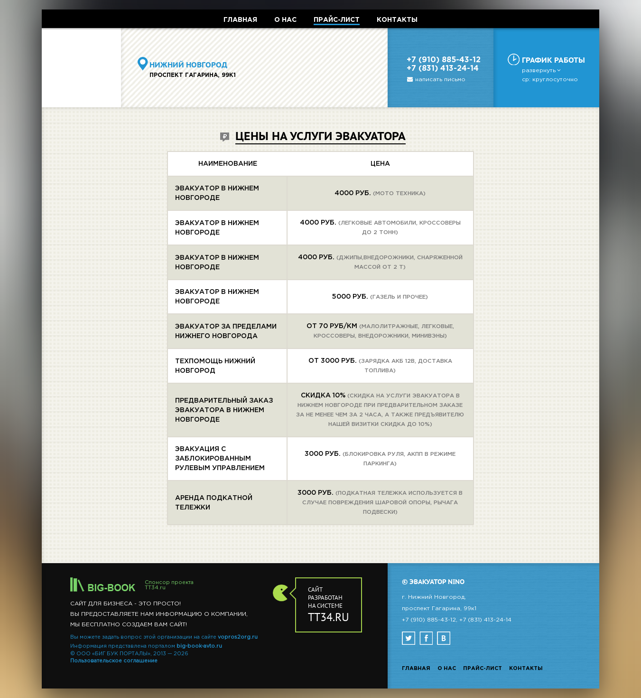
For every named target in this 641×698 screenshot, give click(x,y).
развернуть (542, 70)
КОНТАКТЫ (397, 20)
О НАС (285, 20)
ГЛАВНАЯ (240, 20)
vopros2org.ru (238, 637)
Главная (416, 668)
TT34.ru (155, 587)
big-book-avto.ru (199, 646)
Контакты (526, 668)
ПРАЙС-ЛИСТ (337, 20)
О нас (446, 668)
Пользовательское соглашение (114, 661)
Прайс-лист (482, 668)
